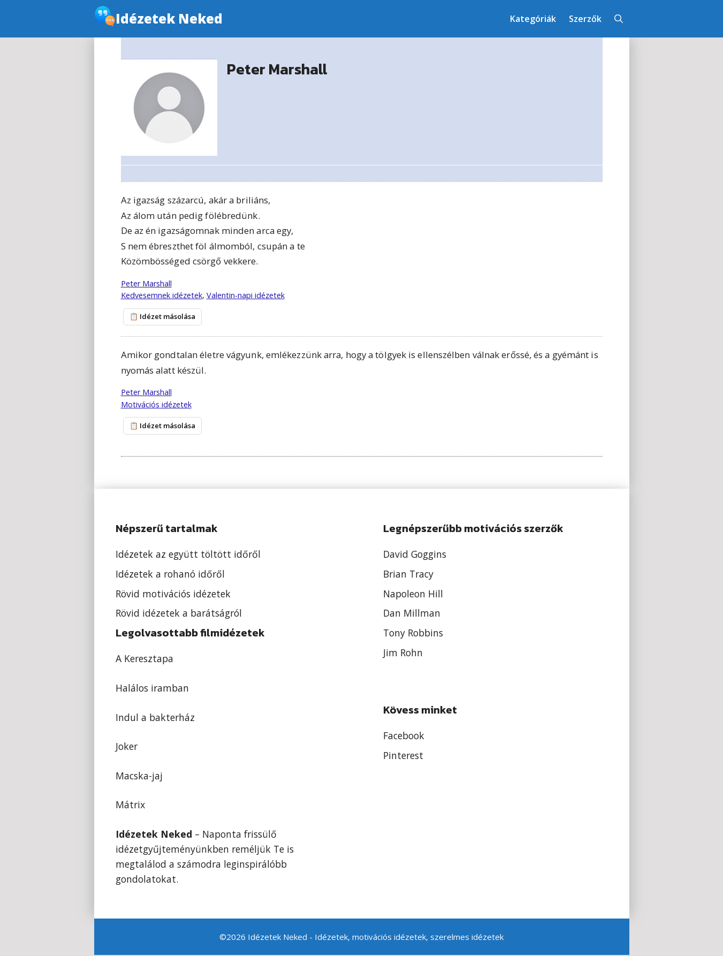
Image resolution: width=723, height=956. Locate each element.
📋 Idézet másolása (161, 317)
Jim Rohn (403, 653)
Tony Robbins (413, 633)
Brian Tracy (408, 574)
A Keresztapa (144, 659)
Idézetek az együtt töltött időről (188, 554)
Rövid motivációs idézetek (173, 594)
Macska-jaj (139, 776)
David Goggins (414, 554)
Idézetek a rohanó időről (170, 574)
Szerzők (585, 19)
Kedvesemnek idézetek (161, 295)
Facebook (403, 736)
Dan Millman (411, 614)
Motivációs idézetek (156, 405)
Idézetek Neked (169, 18)
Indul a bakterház (155, 717)
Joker (127, 747)
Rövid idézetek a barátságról (179, 614)
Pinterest (403, 756)
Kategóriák (533, 19)
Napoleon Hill (413, 594)
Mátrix (130, 805)
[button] (618, 18)
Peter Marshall (146, 283)
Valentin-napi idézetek (246, 295)
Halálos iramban (152, 688)
